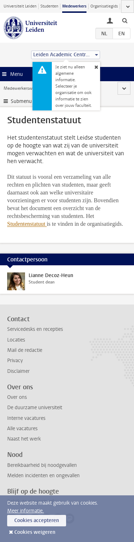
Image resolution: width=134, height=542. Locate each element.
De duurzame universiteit (34, 407)
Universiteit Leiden (20, 6)
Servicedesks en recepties (35, 329)
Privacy (15, 360)
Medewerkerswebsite (24, 88)
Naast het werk (24, 439)
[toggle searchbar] (124, 20)
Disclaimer (18, 371)
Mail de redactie (24, 350)
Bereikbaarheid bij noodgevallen (42, 465)
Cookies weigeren (34, 532)
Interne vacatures (26, 418)
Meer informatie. (25, 510)
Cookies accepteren (36, 520)
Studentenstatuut (27, 224)
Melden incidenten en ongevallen (43, 475)
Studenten (49, 6)
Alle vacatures (22, 428)
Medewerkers (74, 6)
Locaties (16, 340)
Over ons (17, 397)
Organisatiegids (104, 6)
